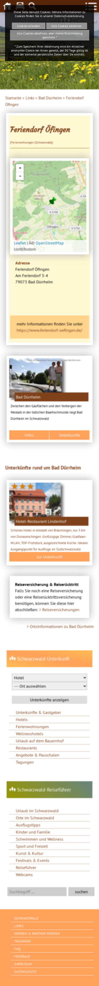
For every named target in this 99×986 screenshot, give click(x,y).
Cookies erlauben (28, 26)
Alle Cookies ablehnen (66, 26)
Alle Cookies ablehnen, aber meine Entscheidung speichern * (49, 35)
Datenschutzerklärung (69, 16)
